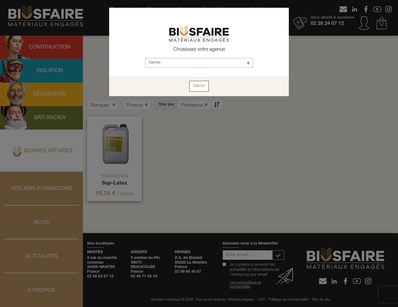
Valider (199, 86)
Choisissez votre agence (199, 49)
